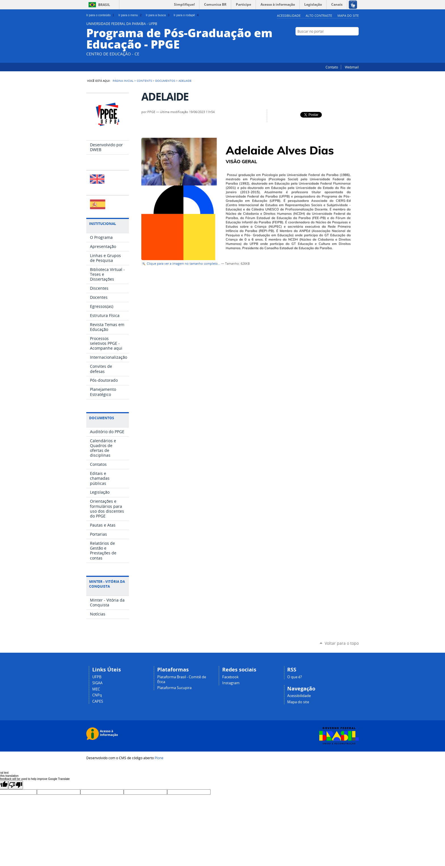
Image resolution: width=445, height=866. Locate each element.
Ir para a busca (158, 15)
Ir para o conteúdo (100, 15)
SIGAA (97, 683)
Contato (332, 67)
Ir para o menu (130, 15)
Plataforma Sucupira (174, 687)
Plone (159, 758)
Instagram (349, 42)
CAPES (97, 701)
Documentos (165, 81)
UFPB (96, 677)
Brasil (104, 4)
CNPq (97, 695)
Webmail (352, 67)
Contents (144, 81)
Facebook (356, 42)
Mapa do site (348, 15)
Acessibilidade (289, 15)
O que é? (294, 677)
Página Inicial (123, 81)
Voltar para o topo (342, 643)
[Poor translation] (15, 785)
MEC (96, 689)
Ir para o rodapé (187, 15)
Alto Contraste (319, 15)
